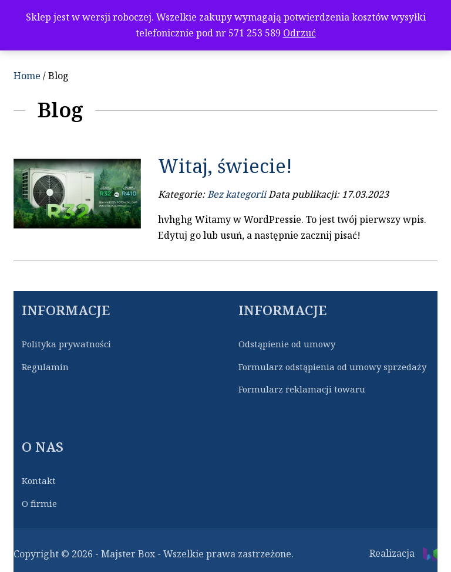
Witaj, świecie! (225, 166)
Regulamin (45, 367)
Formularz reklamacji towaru (301, 390)
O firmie (39, 504)
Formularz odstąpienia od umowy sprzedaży (332, 367)
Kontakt (39, 481)
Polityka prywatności (66, 344)
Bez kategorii (236, 194)
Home (27, 76)
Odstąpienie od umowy (286, 344)
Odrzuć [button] (299, 33)
